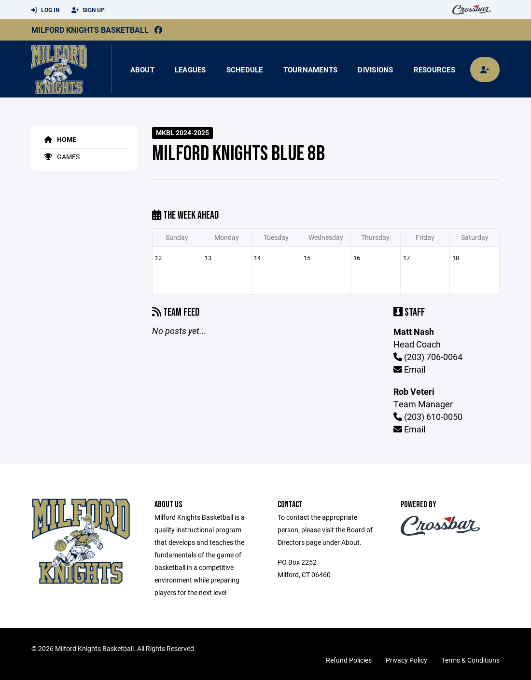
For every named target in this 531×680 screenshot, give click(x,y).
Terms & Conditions (470, 660)
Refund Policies (349, 660)
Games (60, 156)
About (142, 69)
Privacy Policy (406, 660)
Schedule (244, 69)
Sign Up (88, 10)
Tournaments (310, 69)
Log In (45, 10)
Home (58, 139)
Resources (434, 69)
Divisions (375, 69)
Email (409, 369)
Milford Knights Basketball (90, 30)
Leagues (190, 69)
